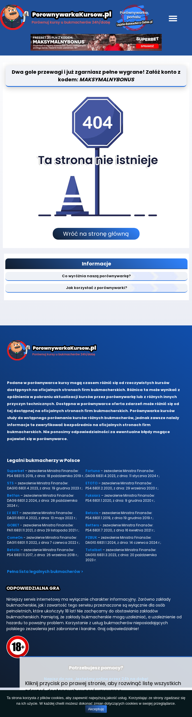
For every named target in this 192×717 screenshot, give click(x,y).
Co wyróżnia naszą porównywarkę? (96, 276)
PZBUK (91, 537)
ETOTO (91, 483)
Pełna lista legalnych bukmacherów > (45, 571)
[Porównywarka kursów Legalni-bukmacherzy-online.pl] (56, 18)
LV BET (12, 512)
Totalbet (93, 549)
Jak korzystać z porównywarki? (96, 287)
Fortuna (92, 470)
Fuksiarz (92, 495)
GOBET (13, 525)
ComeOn (15, 537)
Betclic (13, 549)
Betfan (13, 495)
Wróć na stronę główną (96, 234)
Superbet (15, 470)
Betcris (91, 512)
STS (10, 483)
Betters (92, 525)
